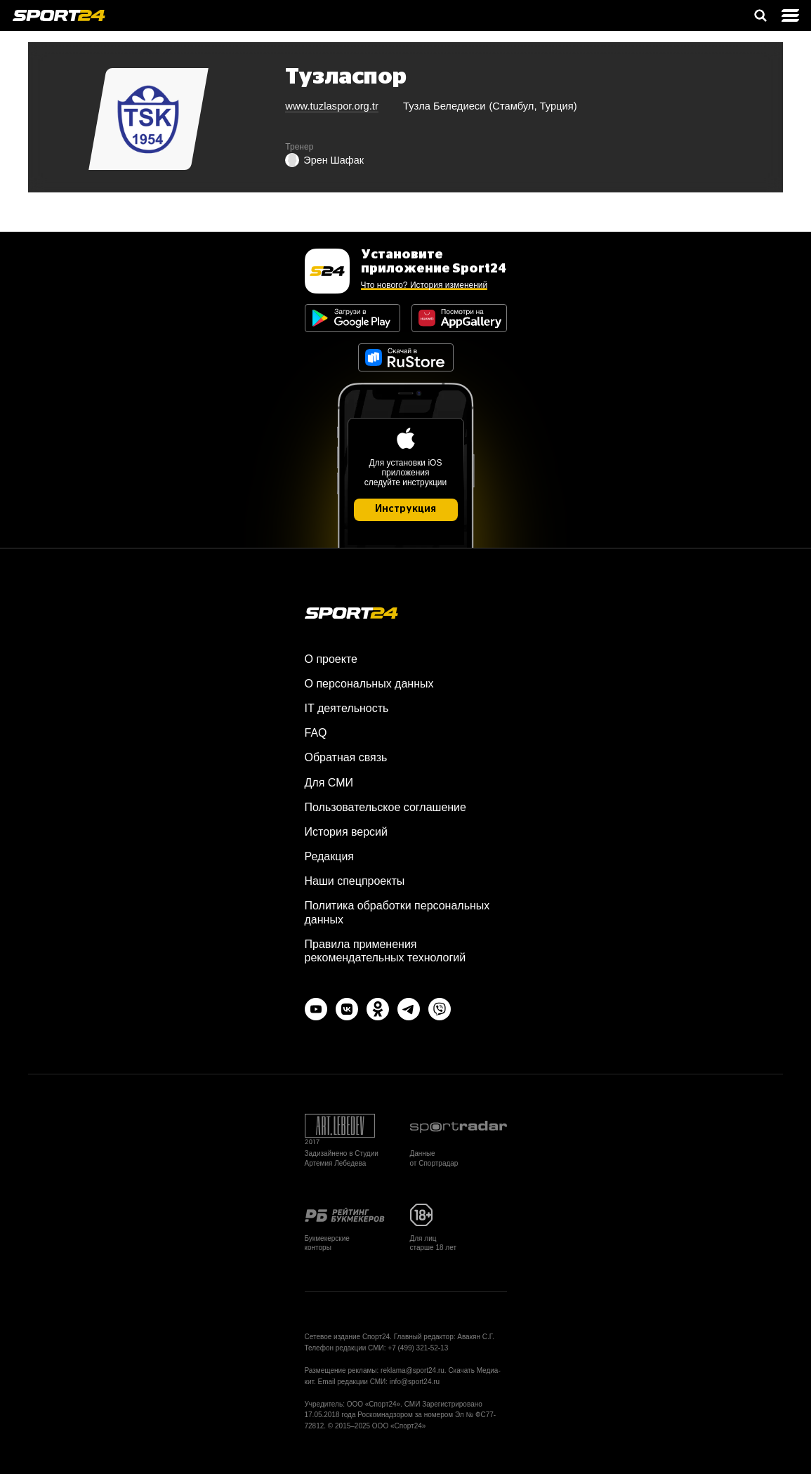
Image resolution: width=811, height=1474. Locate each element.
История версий (346, 832)
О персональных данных (369, 684)
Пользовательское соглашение (385, 807)
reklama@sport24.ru (412, 1370)
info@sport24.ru (415, 1382)
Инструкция (405, 509)
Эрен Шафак (324, 160)
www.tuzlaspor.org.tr (331, 106)
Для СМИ (329, 783)
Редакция (330, 856)
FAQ (316, 733)
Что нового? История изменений (424, 285)
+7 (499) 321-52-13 (418, 1348)
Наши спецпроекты (355, 881)
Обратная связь (346, 757)
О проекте (331, 659)
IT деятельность (347, 708)
